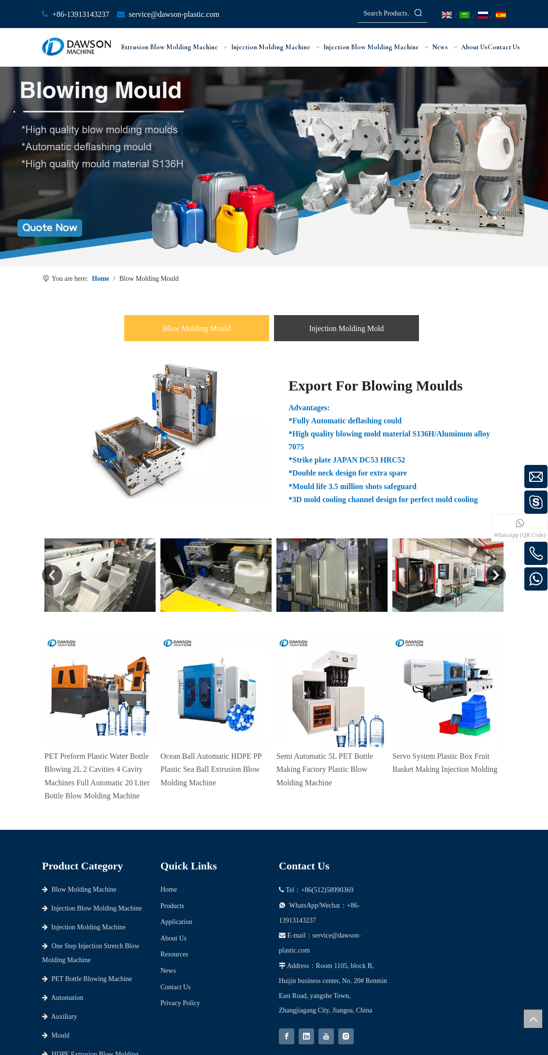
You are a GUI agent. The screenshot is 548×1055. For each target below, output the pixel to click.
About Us (173, 938)
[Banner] (274, 166)
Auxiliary (59, 1016)
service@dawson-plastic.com (174, 14)
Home (168, 889)
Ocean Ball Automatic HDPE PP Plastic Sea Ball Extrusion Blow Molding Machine (210, 658)
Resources (174, 954)
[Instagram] (346, 1036)
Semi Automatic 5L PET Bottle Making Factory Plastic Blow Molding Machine (324, 658)
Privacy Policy (180, 1003)
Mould (56, 1035)
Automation (63, 997)
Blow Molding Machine (79, 889)
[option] (100, 575)
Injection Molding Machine (84, 927)
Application (176, 921)
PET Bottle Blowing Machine (87, 979)
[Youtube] (326, 1036)
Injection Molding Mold (346, 328)
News (168, 970)
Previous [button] (52, 575)
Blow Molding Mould (197, 328)
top (533, 1019)
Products (172, 906)
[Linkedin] (306, 1036)
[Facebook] (286, 1036)
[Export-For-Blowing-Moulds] (155, 429)
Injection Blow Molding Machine (92, 908)
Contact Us (175, 987)
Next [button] (496, 575)
